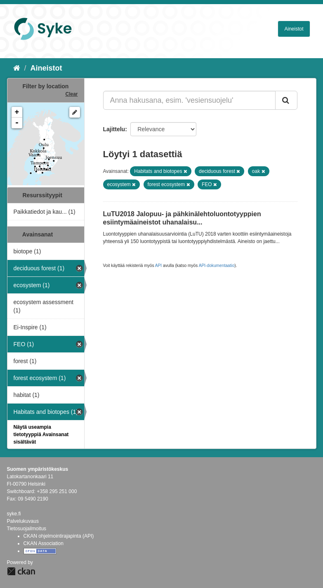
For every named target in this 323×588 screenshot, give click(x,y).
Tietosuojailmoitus (27, 528)
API (158, 265)
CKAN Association (44, 543)
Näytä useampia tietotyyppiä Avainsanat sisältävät (41, 434)
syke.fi (14, 514)
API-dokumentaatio (217, 265)
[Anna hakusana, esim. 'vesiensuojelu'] (189, 100)
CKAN (21, 571)
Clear (71, 94)
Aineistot (293, 29)
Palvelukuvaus (23, 521)
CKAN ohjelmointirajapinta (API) (59, 536)
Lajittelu (114, 129)
